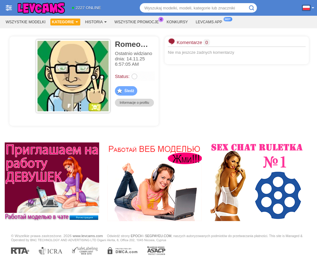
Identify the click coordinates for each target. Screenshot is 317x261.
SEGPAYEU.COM (158, 236)
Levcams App (210, 21)
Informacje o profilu (134, 102)
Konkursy (177, 22)
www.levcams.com (88, 236)
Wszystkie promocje (138, 21)
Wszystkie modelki (26, 22)
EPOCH (136, 236)
